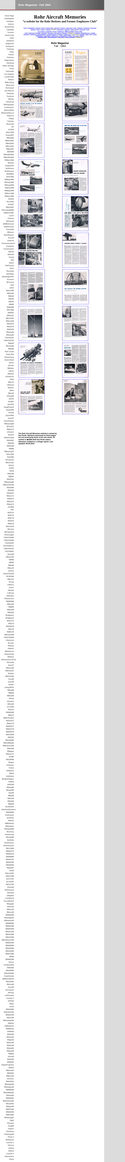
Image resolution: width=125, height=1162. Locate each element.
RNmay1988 (9, 635)
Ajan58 (11, 793)
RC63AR (10, 1059)
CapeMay (10, 30)
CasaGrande (9, 976)
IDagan (11, 762)
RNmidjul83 (9, 1084)
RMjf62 (11, 1054)
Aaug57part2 (9, 407)
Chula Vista (9, 35)
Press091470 (9, 901)
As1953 (11, 130)
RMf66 (11, 563)
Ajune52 (10, 404)
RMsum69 (10, 321)
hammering (9, 834)
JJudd (11, 871)
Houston (10, 701)
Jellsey (11, 1148)
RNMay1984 (9, 180)
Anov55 (11, 987)
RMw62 (11, 296)
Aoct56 (11, 679)
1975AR (11, 1001)
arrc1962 (10, 707)
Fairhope (10, 49)
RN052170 (10, 851)
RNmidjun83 (9, 1087)
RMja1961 (10, 149)
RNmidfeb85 (9, 973)
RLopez (11, 643)
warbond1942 (8, 574)
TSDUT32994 (9, 538)
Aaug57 (11, 402)
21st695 (11, 507)
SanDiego (10, 274)
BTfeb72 (10, 432)
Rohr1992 (10, 454)
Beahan (11, 163)
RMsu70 (11, 568)
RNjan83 (10, 1040)
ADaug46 (10, 396)
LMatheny (10, 771)
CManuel (10, 385)
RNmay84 (10, 332)
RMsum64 (10, 557)
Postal (11, 257)
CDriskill (10, 887)
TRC (12, 510)
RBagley (10, 751)
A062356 (10, 785)
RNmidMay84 (8, 743)
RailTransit (9, 266)
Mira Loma (69, 31)
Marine (11, 252)
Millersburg (9, 82)
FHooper (10, 1123)
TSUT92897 (9, 551)
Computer (10, 246)
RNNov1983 (9, 160)
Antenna (10, 241)
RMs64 (11, 302)
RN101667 (10, 207)
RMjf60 (11, 607)
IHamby (11, 590)
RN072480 (10, 735)
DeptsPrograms (8, 1065)
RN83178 (10, 632)
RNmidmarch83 (8, 940)
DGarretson (9, 1156)
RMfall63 (10, 1073)
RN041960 (10, 1009)
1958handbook (8, 979)
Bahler (11, 1068)
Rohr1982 (10, 177)
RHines (11, 821)
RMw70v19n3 (8, 718)
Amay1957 (10, 135)
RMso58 (11, 798)
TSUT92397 (9, 543)
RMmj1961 (10, 143)
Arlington (10, 21)
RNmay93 (10, 335)
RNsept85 (10, 790)
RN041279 (10, 729)
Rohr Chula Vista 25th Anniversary (9, 354)
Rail (12, 260)
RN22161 (10, 479)
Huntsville (10, 71)
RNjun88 (10, 748)
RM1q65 (11, 612)
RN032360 (10, 862)
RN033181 (10, 859)
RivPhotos (10, 168)
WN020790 (10, 1015)
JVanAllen (10, 1131)
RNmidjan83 (9, 918)
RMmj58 (11, 690)
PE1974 (11, 435)
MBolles (11, 368)
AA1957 (11, 205)
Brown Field (49, 28)
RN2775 (11, 515)
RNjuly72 (10, 501)
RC (13, 127)
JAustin (11, 365)
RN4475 (11, 521)
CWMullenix (9, 1026)
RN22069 (10, 488)
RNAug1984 (9, 185)
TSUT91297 (9, 338)
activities (10, 818)
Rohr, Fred (76, 35)
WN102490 (10, 951)
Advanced (10, 102)
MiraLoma (10, 85)
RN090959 (10, 1090)
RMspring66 (9, 424)
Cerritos (11, 32)
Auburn (11, 24)
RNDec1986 (9, 193)
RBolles (11, 374)
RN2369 (11, 490)
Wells (12, 390)
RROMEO (10, 174)
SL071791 (10, 879)
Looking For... (55, 35)
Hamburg (10, 63)
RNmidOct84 (9, 1012)
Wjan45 (11, 393)
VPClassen (9, 460)
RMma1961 (9, 141)
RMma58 (10, 604)
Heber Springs (8, 66)
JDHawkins (9, 826)
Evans (11, 587)
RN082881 (10, 1098)
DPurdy (11, 993)
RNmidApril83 (8, 1101)
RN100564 (10, 970)
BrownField (9, 27)
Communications (7, 243)
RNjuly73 (10, 504)
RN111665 (10, 346)
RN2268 (11, 443)
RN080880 (10, 857)
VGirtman (10, 765)
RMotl (11, 773)
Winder (11, 99)
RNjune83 (10, 1076)
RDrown (11, 529)
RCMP (11, 757)
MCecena (10, 282)
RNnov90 (10, 984)
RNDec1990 (9, 196)
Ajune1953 (10, 415)
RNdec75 (10, 723)
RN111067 (10, 318)
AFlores (11, 1145)
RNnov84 (10, 1018)
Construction (8, 249)
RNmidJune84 (8, 746)
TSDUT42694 (9, 637)
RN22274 (10, 327)
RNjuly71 (10, 429)
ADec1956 (10, 291)
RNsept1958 (9, 829)
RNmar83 (10, 1037)
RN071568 (10, 876)
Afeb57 (11, 685)
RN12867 (10, 440)
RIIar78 (11, 629)
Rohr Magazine (52, 37)
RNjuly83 (10, 1048)
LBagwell (10, 896)
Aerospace (9, 990)
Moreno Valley (78, 31)
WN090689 (10, 923)
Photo (11, 1159)
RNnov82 (10, 912)
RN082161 (10, 1029)
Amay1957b (9, 687)
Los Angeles (9, 74)
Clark (12, 38)
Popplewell (9, 166)
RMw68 (11, 349)
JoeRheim (10, 776)
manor (11, 363)
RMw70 (11, 715)
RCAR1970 (9, 807)
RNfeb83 (10, 968)
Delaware (10, 41)
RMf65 (11, 304)
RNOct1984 (9, 188)
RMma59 (10, 696)
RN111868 (10, 848)
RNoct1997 (9, 873)
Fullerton (10, 57)
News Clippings (70, 37)
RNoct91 (10, 907)
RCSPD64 (10, 576)
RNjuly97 (10, 868)
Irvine (11, 69)
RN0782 (11, 737)
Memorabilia (9, 110)
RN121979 (10, 526)
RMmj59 (11, 801)
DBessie (10, 579)
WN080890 (10, 946)
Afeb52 (11, 782)
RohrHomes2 (8, 846)
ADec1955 (10, 132)
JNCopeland (9, 532)
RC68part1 (10, 615)
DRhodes (10, 596)
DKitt (12, 379)
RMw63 (11, 343)
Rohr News (61, 37)
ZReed (11, 699)
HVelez (11, 465)
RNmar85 (10, 1043)
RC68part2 (10, 618)
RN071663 (10, 1109)
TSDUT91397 (9, 340)
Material (11, 254)
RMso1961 (10, 146)
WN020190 (10, 943)
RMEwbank (9, 823)
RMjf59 (11, 693)
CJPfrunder (9, 995)
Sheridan (10, 93)
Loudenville (48, 31)
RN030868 (10, 812)
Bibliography (9, 105)
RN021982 (10, 1115)
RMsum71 (10, 754)
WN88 (11, 957)
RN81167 (10, 316)
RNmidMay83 (8, 1093)
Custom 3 (10, 998)
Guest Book (9, 360)
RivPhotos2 (9, 171)
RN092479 (10, 854)
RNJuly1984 (9, 182)
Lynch (11, 216)
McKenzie (10, 221)
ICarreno (10, 279)
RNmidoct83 (9, 921)
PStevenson (9, 599)
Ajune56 (10, 554)
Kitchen (11, 218)
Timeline (10, 121)
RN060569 (10, 601)
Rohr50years (9, 235)
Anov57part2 (9, 421)
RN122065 (10, 837)
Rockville (10, 271)
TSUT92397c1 (8, 546)
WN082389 (10, 915)
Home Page (9, 16)
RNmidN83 (9, 740)
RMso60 (11, 704)
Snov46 (11, 1057)
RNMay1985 (9, 191)
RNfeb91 (10, 1062)
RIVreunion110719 (7, 660)
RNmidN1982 (9, 155)
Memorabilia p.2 (7, 113)
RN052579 (10, 732)
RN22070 (10, 493)
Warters (11, 388)
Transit (95, 34)
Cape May (57, 28)
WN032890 (10, 948)
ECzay (11, 582)
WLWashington (8, 779)
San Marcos (9, 91)
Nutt (12, 285)
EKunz (11, 962)
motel (11, 1007)
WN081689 (10, 929)
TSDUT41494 (9, 438)
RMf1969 (10, 152)
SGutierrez (9, 377)
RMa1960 (10, 138)
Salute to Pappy (10, 117)
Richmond (10, 88)
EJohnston (9, 815)
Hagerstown (9, 60)
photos (11, 571)
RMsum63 (10, 1070)
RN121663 (10, 982)
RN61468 (10, 446)
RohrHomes (9, 843)
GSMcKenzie (9, 227)
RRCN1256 (9, 676)
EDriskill (10, 893)
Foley (12, 52)
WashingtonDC (8, 277)
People (70, 35)
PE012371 (10, 721)
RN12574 (10, 324)
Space (11, 263)
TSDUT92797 (9, 549)
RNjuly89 (10, 1051)
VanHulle (10, 840)
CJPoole (10, 593)
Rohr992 (10, 457)
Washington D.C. (85, 33)
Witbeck (11, 657)
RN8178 (11, 524)
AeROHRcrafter (42, 37)
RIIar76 (11, 624)
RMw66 (11, 565)
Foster (11, 768)
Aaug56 (11, 1126)
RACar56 (10, 662)
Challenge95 (9, 1134)
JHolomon (10, 640)
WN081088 (10, 959)
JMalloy (11, 1023)
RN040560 (10, 865)
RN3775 (11, 518)
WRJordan (10, 463)
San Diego (50, 33)
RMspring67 (9, 1118)
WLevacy (10, 832)
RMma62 (10, 293)
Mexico (11, 80)
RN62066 (10, 307)
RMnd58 (10, 474)
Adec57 (11, 665)
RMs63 (11, 299)
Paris (12, 268)
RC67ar (11, 710)
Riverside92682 (8, 210)
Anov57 (11, 418)
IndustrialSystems (7, 810)
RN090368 (10, 712)
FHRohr (11, 649)
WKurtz (11, 382)
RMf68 (11, 449)
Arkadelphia (9, 19)
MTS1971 (10, 427)
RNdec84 (10, 1045)
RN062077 (10, 726)
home (25, 28)
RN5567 (11, 313)
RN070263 (10, 1081)
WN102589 (10, 934)
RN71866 (10, 310)
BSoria (11, 1151)
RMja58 (11, 796)
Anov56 (11, 682)
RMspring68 (9, 482)
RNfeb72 (10, 499)
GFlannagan (9, 535)
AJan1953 (10, 229)
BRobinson (9, 651)
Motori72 (10, 621)
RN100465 (10, 760)
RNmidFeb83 (9, 157)
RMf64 (11, 560)
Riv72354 (10, 202)
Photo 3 (11, 1137)
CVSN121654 (9, 965)
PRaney (11, 646)
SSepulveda (9, 654)
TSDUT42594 (9, 540)
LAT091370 (9, 898)
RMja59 (11, 804)
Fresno (11, 55)
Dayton (11, 1129)
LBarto (11, 371)
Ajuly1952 (10, 410)
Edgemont (10, 44)
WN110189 (10, 937)
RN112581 (10, 1104)
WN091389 (10, 926)
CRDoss (10, 585)
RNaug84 (10, 787)
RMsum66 (10, 668)
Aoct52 (11, 413)
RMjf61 (11, 476)
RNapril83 (10, 1106)
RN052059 (10, 1112)
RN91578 (10, 329)
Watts (11, 1004)
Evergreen (10, 46)
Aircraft (11, 238)
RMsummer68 (8, 485)
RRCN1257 (9, 671)
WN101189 (10, 932)
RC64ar (11, 674)
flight (12, 1120)
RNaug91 (10, 904)
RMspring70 (9, 452)
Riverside (10, 124)
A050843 (10, 1032)
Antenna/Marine (41, 34)
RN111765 (10, 884)
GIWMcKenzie (8, 224)
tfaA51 (11, 399)
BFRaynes (10, 1140)
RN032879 (10, 626)
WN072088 (10, 954)
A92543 (11, 199)
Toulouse (10, 96)
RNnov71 (10, 496)
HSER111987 (9, 213)
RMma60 (10, 610)
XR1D (11, 471)
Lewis (11, 288)
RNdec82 (10, 909)
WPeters (10, 232)
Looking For (9, 107)
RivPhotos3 (9, 890)
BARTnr (11, 513)
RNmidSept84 (8, 1020)
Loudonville (9, 77)
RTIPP (11, 468)
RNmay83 (10, 1095)
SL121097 (10, 882)
